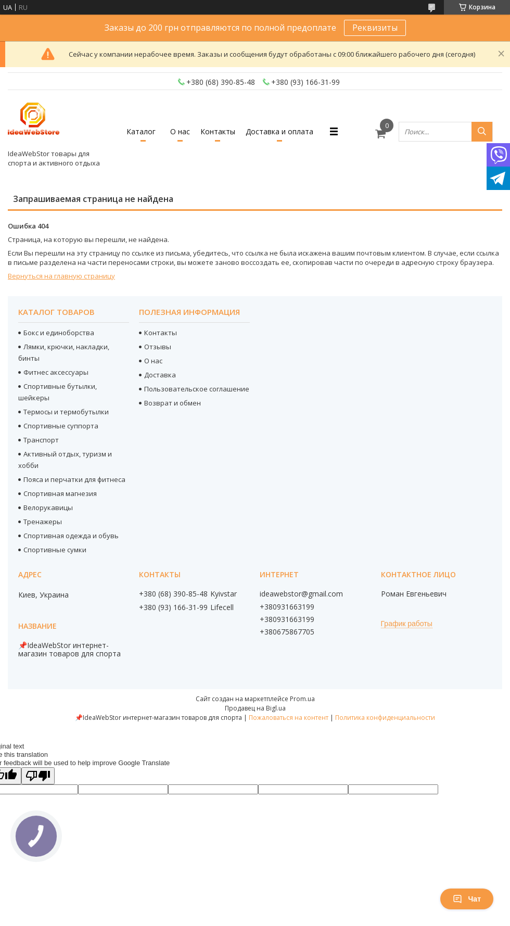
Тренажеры (42, 521)
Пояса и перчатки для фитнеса (74, 479)
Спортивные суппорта (60, 425)
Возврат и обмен (172, 403)
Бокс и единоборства (58, 332)
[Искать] (481, 132)
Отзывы (157, 346)
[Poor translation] (38, 775)
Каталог (141, 131)
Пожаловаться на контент (288, 717)
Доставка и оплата (279, 131)
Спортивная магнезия (60, 493)
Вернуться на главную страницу (61, 276)
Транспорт (41, 440)
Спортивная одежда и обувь (71, 535)
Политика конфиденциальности (385, 717)
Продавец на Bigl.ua (255, 708)
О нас (180, 131)
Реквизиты (375, 27)
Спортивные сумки (54, 549)
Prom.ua (302, 698)
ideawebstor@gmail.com (301, 594)
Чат (467, 899)
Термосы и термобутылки (66, 411)
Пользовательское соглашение (196, 389)
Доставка (160, 374)
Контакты (217, 131)
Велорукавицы (48, 507)
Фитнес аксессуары (55, 372)
